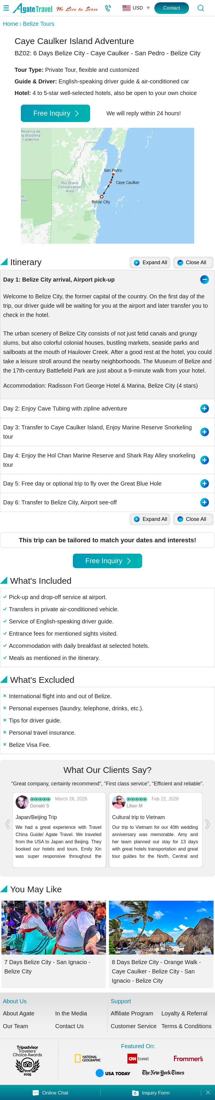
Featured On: (138, 1061)
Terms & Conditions (187, 1026)
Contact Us (69, 1026)
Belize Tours (38, 24)
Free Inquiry (55, 113)
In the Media (71, 1013)
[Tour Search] (200, 8)
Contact (171, 8)
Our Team (15, 1026)
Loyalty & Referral (184, 1013)
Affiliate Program (132, 1013)
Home (10, 24)
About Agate (18, 1013)
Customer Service (134, 1026)
